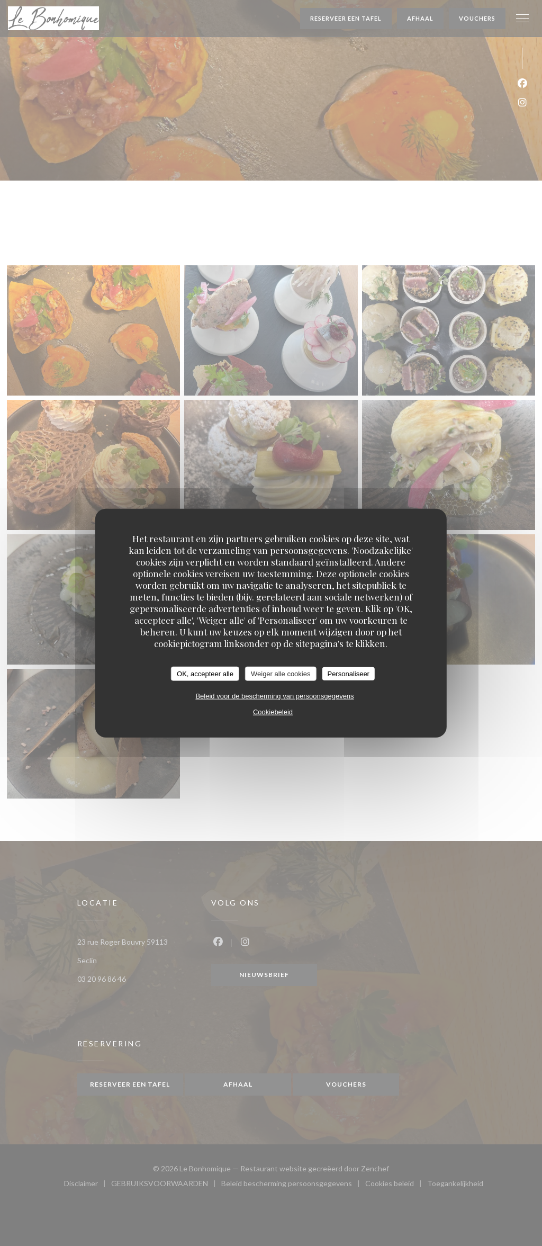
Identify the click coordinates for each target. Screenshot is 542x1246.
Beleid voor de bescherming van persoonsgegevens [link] (274, 696)
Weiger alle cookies (280, 673)
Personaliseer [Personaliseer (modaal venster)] (348, 673)
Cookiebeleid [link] (273, 712)
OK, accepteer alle (205, 673)
